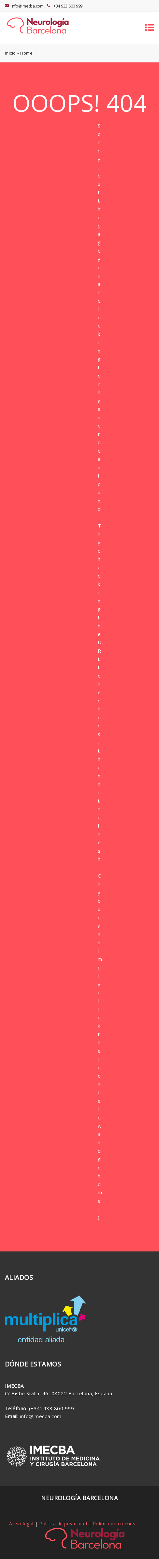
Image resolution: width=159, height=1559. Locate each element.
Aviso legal (21, 1523)
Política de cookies (114, 1523)
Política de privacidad (63, 1523)
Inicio (10, 53)
